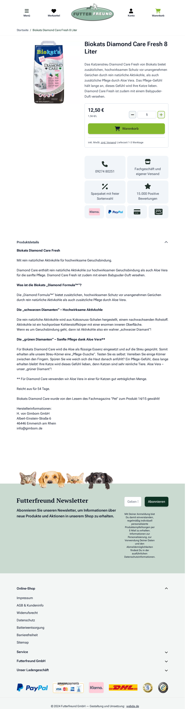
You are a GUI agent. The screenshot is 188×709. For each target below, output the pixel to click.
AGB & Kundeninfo (30, 605)
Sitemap (23, 642)
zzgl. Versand (108, 142)
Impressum (25, 598)
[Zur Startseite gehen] (92, 12)
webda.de (132, 706)
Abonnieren (156, 502)
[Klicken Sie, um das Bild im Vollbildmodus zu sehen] (48, 72)
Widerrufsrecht (27, 613)
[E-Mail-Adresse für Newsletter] (132, 502)
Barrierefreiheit (27, 635)
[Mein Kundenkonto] (131, 12)
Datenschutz (26, 620)
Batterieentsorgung (30, 628)
